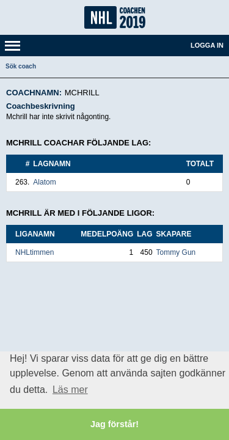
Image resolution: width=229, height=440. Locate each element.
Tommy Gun (176, 252)
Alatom (44, 182)
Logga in (207, 45)
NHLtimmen (34, 252)
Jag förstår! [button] (114, 424)
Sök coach (20, 66)
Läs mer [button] (70, 389)
